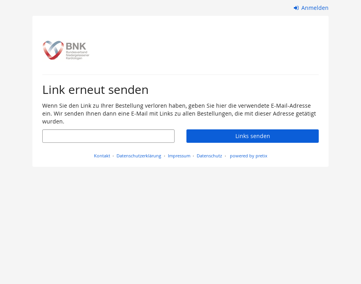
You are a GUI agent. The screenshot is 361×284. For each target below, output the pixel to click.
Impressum (179, 156)
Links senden (252, 136)
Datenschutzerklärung (139, 156)
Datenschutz (209, 156)
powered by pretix (248, 156)
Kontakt (102, 156)
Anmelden (311, 7)
